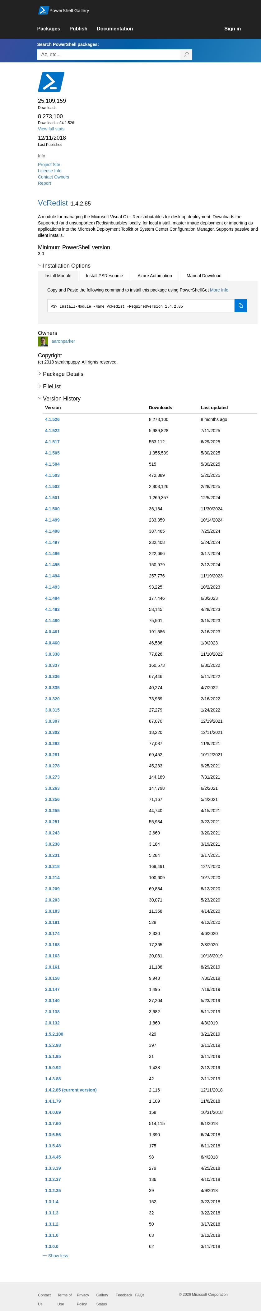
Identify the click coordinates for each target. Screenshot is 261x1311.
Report (44, 183)
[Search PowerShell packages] (186, 54)
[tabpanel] (147, 299)
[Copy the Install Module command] (241, 305)
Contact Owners (53, 176)
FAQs (140, 1295)
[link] (53, 29)
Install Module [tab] (57, 275)
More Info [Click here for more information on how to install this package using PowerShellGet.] (219, 289)
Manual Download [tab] (204, 275)
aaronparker (63, 341)
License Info (50, 170)
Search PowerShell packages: (68, 44)
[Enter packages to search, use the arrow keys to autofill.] (109, 54)
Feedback (124, 1295)
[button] (39, 265)
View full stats (51, 128)
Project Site (49, 164)
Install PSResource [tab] (104, 275)
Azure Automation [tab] (154, 275)
